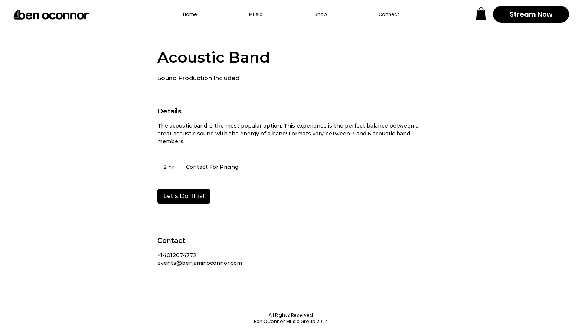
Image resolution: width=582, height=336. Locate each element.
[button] (481, 13)
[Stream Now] (531, 14)
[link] (183, 196)
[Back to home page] (51, 14)
